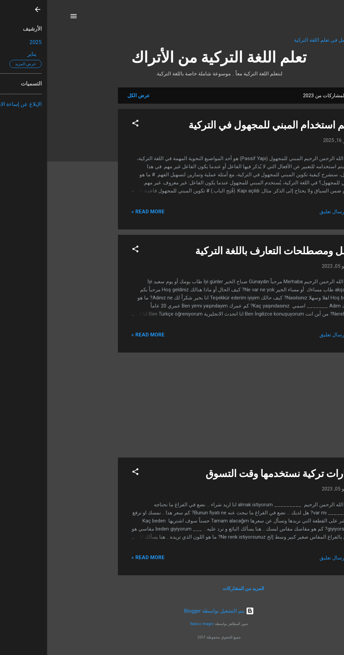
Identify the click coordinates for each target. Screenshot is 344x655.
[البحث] (317, 18)
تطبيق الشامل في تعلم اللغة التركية (284, 40)
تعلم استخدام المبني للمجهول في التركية (224, 125)
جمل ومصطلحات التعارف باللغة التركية (228, 251)
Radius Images (155, 624)
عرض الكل (91, 96)
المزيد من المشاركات (196, 588)
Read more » (101, 212)
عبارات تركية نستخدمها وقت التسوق (233, 473)
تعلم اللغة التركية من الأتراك (172, 57)
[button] (88, 124)
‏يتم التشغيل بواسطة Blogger (172, 611)
